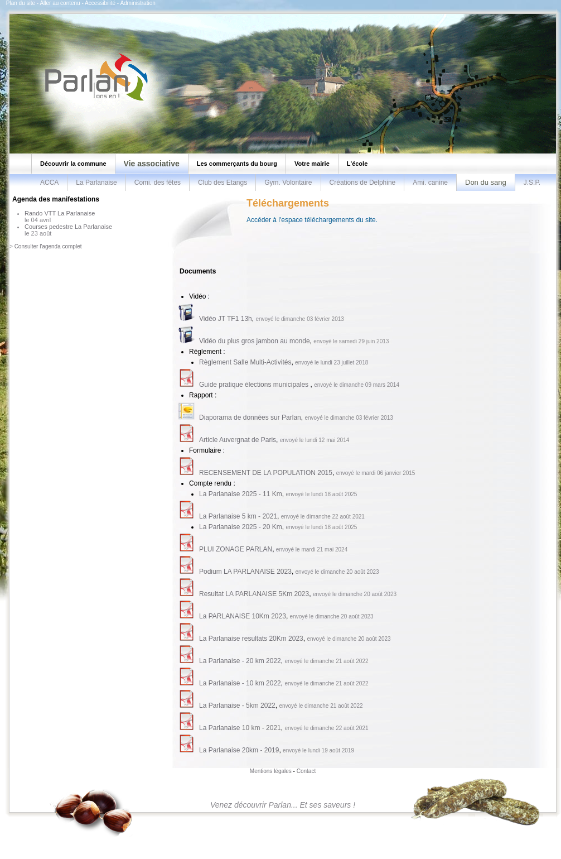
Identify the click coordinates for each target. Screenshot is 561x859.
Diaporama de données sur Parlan (250, 417)
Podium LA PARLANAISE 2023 (245, 571)
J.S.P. (532, 182)
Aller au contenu (60, 3)
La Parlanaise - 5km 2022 (237, 705)
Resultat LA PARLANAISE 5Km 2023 (254, 594)
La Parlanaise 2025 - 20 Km (240, 527)
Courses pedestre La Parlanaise (68, 226)
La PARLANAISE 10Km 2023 (242, 616)
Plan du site (20, 3)
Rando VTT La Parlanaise (60, 213)
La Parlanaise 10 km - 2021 (240, 728)
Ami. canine (430, 182)
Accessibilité (100, 3)
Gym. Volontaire (288, 182)
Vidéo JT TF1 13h (225, 319)
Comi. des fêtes (157, 182)
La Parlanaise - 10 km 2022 (240, 683)
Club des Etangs (222, 182)
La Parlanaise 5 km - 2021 (238, 516)
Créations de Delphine (363, 182)
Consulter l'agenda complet (48, 246)
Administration (137, 3)
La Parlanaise (96, 182)
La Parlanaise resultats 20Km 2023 (251, 638)
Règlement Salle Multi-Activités (245, 362)
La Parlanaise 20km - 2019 (239, 750)
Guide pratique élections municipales (254, 384)
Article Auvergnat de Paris (237, 440)
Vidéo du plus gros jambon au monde (254, 341)
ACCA (49, 182)
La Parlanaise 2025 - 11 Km (240, 494)
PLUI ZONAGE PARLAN (235, 549)
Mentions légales (271, 771)
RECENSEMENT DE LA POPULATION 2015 (265, 473)
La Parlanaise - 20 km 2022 (240, 661)
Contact (306, 771)
